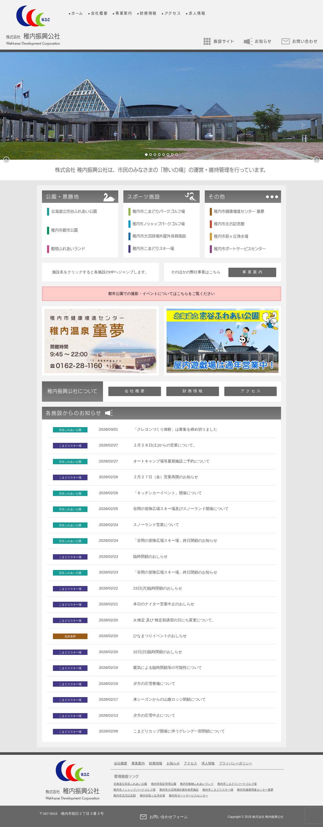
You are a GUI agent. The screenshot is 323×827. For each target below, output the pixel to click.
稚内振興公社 (33, 36)
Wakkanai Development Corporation (33, 43)
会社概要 (99, 13)
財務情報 (148, 13)
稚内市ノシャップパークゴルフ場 (159, 224)
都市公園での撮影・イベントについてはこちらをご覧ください (161, 293)
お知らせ (258, 41)
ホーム (77, 13)
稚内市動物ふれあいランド (197, 783)
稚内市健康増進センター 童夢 (239, 211)
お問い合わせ (299, 41)
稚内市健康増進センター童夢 (255, 789)
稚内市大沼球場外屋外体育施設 (159, 236)
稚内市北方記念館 (229, 224)
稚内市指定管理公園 (163, 783)
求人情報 (197, 13)
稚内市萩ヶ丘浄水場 (231, 236)
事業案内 (124, 13)
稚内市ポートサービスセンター (240, 249)
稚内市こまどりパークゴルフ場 (159, 211)
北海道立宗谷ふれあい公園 (74, 211)
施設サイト (218, 41)
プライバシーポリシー (235, 763)
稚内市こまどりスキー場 (153, 248)
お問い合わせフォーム (162, 817)
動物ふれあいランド (68, 249)
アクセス (173, 13)
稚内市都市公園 (64, 230)
